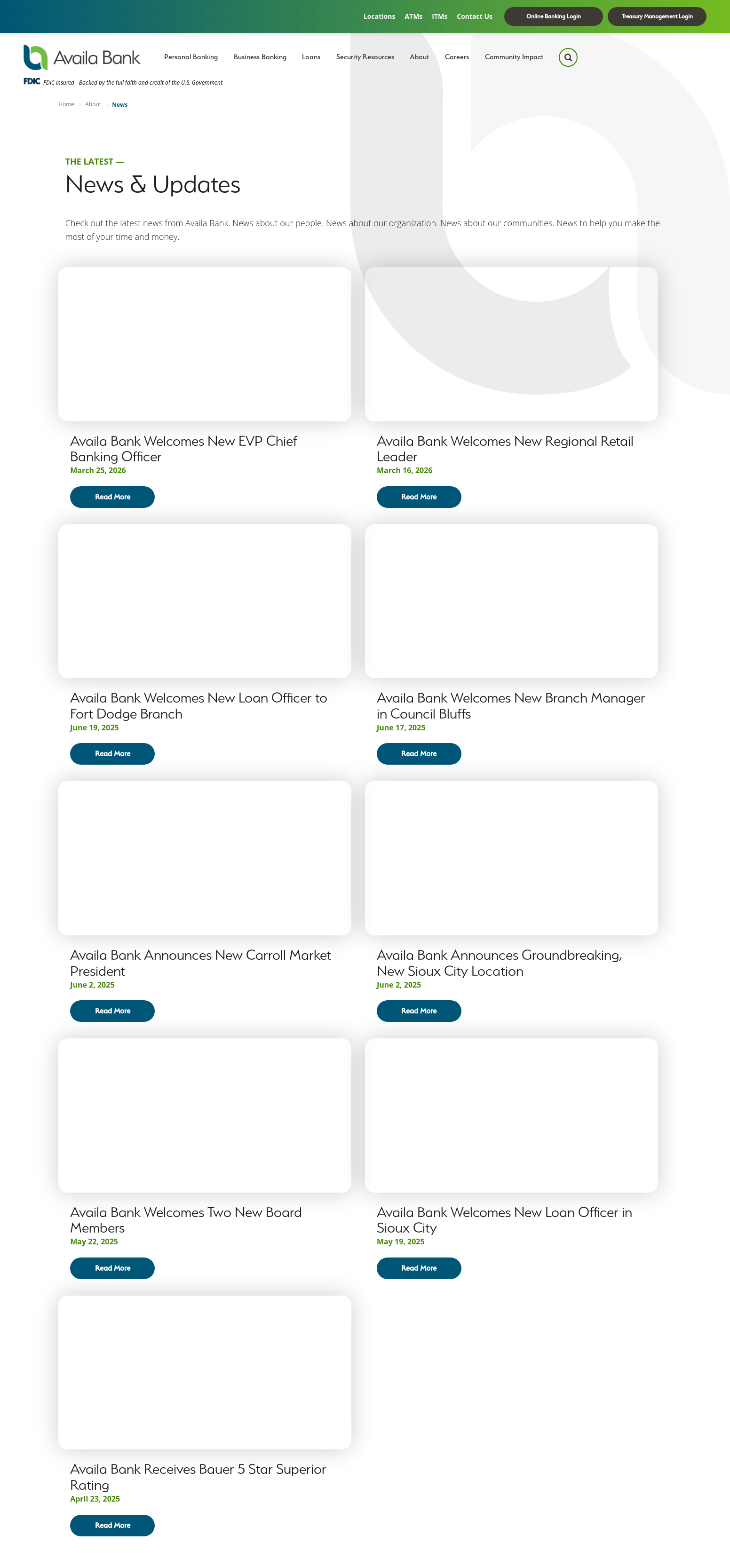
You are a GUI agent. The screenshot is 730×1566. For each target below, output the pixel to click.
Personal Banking (191, 57)
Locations (379, 16)
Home (66, 104)
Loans (311, 57)
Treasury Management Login (657, 16)
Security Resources (365, 57)
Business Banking (260, 57)
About (419, 57)
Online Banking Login (553, 16)
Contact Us (474, 16)
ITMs (439, 16)
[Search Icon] (568, 57)
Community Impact (514, 57)
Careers (457, 57)
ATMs (413, 16)
